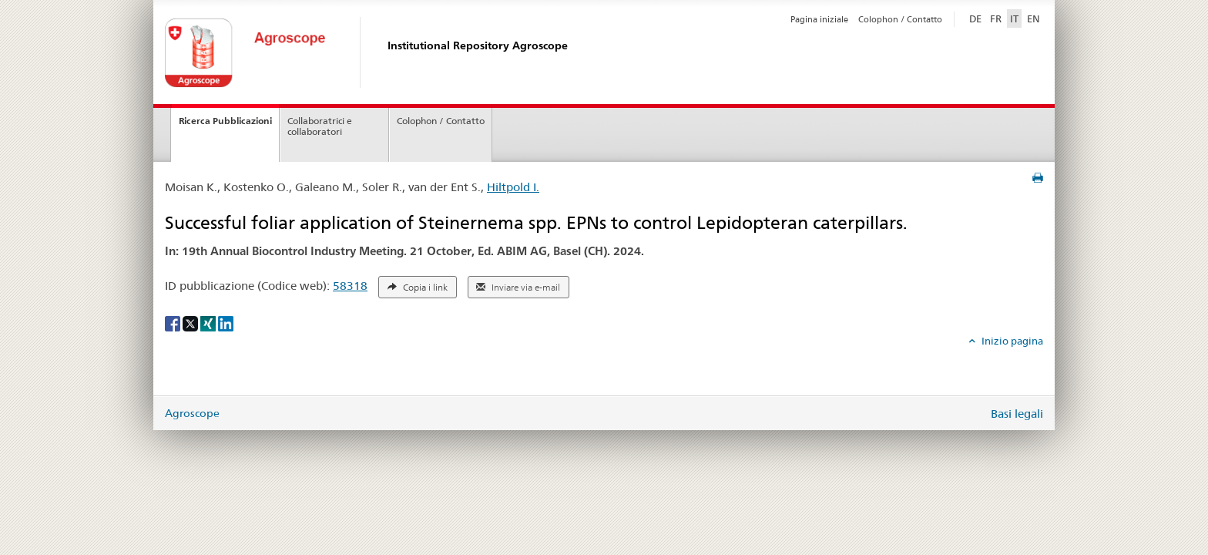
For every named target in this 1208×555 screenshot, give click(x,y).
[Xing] (209, 322)
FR (996, 18)
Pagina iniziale (819, 19)
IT (1014, 18)
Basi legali (1017, 413)
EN (1033, 18)
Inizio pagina (1011, 341)
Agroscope (192, 413)
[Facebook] (174, 322)
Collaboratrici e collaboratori (319, 126)
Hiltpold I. (513, 187)
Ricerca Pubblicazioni (225, 120)
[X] (191, 322)
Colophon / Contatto (900, 19)
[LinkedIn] (225, 322)
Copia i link (418, 287)
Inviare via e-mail (518, 287)
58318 (350, 285)
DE (977, 18)
